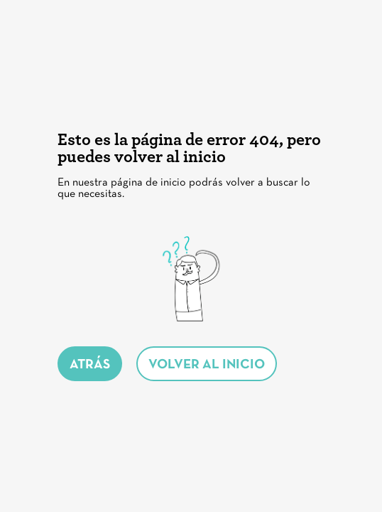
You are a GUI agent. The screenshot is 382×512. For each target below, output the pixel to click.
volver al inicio (206, 365)
